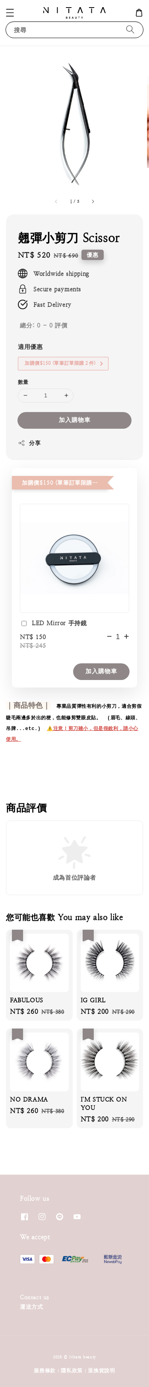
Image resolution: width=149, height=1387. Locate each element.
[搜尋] (130, 29)
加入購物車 (75, 419)
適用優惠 (30, 346)
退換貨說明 (101, 1371)
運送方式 (31, 1307)
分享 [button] (29, 443)
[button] (10, 12)
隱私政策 (72, 1371)
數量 (23, 382)
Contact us (34, 1297)
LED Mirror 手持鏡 (53, 624)
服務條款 (45, 1371)
